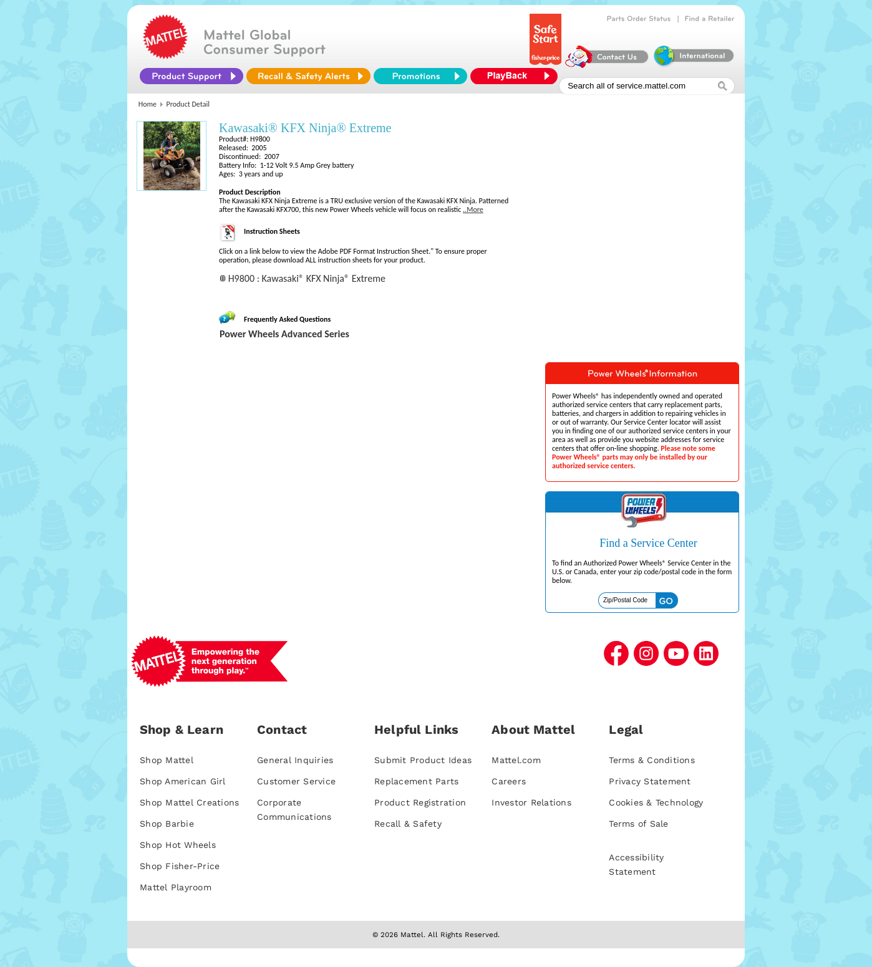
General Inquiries (295, 760)
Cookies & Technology (656, 802)
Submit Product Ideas (423, 760)
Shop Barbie (167, 824)
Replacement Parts (416, 781)
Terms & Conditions (652, 760)
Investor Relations (531, 802)
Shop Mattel (166, 760)
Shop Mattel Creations (189, 802)
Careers (509, 781)
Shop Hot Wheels (178, 845)
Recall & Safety (408, 824)
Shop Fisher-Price (180, 866)
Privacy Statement (649, 781)
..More (473, 209)
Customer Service (296, 781)
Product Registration (420, 802)
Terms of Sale (638, 824)
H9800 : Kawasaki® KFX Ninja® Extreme (306, 278)
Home (147, 104)
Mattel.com (516, 760)
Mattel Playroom (175, 887)
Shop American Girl (183, 781)
